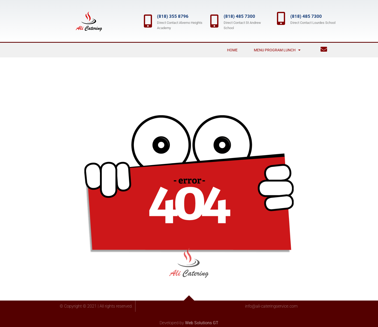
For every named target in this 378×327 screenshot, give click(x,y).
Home (232, 50)
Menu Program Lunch (277, 50)
